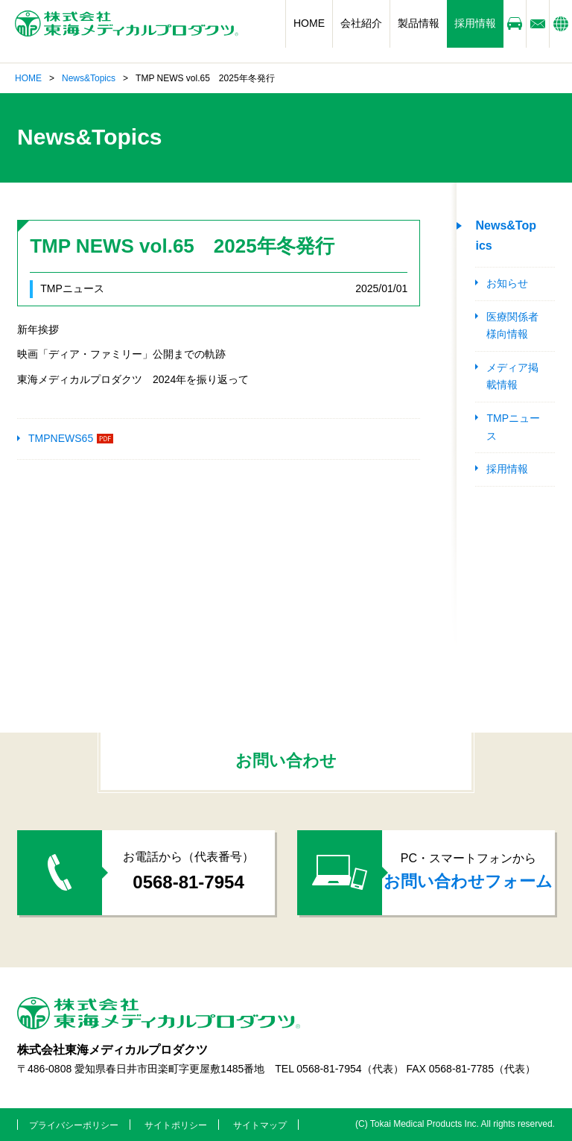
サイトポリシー (175, 1125)
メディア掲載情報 (512, 376)
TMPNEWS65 (60, 438)
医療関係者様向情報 (512, 326)
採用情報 (475, 23)
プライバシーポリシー (73, 1125)
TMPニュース (513, 427)
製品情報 (418, 23)
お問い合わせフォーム (468, 881)
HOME (309, 23)
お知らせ (507, 283)
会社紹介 (361, 23)
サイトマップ (260, 1125)
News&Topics (88, 78)
